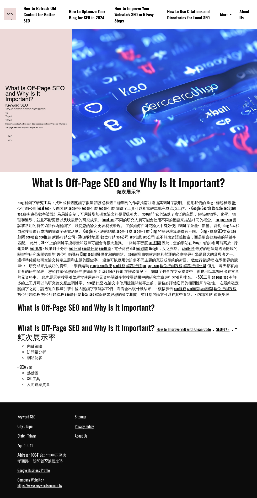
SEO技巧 (223, 329)
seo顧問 (230, 208)
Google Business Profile (33, 470)
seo (104, 271)
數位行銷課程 (68, 254)
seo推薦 (45, 237)
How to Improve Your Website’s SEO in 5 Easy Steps (134, 14)
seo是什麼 (90, 208)
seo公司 (122, 237)
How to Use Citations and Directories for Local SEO (188, 14)
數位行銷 (108, 237)
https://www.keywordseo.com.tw (39, 485)
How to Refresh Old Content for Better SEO (39, 14)
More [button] (224, 14)
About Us (245, 14)
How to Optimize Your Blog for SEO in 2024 (87, 14)
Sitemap (80, 417)
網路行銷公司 (63, 237)
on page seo (223, 219)
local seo (43, 208)
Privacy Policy (84, 426)
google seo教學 (101, 265)
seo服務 (75, 208)
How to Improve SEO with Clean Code (183, 329)
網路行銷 (134, 265)
